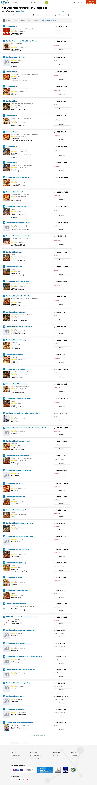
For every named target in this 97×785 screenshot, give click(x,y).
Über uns (13, 752)
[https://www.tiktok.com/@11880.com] (20, 779)
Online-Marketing (34, 758)
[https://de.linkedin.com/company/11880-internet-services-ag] (23, 779)
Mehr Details (62, 34)
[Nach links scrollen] (3, 15)
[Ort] (37, 2)
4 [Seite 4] (37, 735)
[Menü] (85, 3)
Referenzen (55, 755)
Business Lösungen (35, 761)
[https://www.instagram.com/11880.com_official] (16, 779)
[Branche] (21, 2)
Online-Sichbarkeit (34, 752)
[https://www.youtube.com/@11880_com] (27, 779)
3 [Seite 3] (35, 735)
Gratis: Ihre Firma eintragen (91, 2)
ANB (72, 761)
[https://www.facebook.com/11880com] (12, 779)
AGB (72, 758)
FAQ (54, 761)
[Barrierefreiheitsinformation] (82, 2)
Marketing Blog (56, 752)
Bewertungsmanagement (36, 755)
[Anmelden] (77, 3)
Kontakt (55, 758)
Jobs (12, 758)
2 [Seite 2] (34, 735)
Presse (12, 761)
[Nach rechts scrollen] (70, 15)
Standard (21, 11)
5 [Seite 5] (38, 735)
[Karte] (64, 11)
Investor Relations (15, 755)
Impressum (73, 752)
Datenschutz (74, 755)
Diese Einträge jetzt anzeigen (49, 20)
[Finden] (46, 2)
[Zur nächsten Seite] (44, 735)
